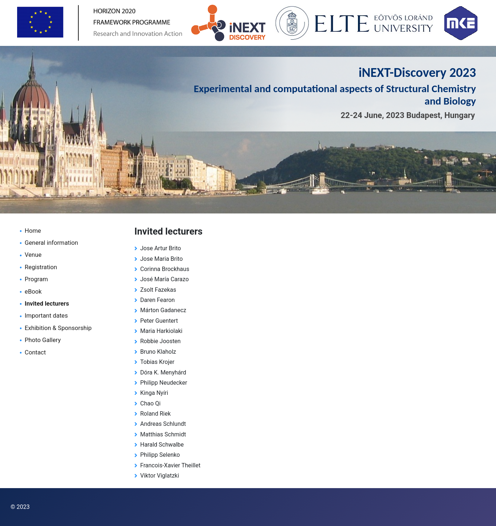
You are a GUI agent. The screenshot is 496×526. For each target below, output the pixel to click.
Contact (35, 352)
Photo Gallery (43, 340)
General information (51, 242)
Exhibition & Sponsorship (58, 328)
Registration (41, 267)
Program (36, 279)
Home (33, 230)
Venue (33, 254)
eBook (33, 291)
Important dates (46, 315)
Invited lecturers (47, 303)
